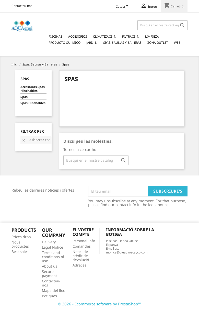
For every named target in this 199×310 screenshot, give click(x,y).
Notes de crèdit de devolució (81, 255)
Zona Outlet (157, 42)
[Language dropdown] (123, 7)
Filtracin (130, 36)
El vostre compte (83, 232)
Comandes (82, 246)
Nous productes (20, 244)
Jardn (91, 42)
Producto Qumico (64, 42)
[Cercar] (162, 25)
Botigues (49, 295)
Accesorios (77, 36)
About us (49, 266)
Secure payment (49, 273)
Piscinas (55, 36)
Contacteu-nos (21, 6)
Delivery (49, 241)
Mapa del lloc (53, 290)
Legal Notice (52, 247)
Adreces (79, 265)
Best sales (20, 251)
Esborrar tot (36, 139)
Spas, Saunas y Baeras (122, 42)
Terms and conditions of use (53, 256)
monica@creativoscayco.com (126, 252)
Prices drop (21, 236)
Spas (24, 78)
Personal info (84, 240)
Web (177, 42)
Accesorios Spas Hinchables (32, 89)
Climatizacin (104, 36)
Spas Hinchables (32, 103)
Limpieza (152, 36)
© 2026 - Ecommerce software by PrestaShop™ (99, 303)
